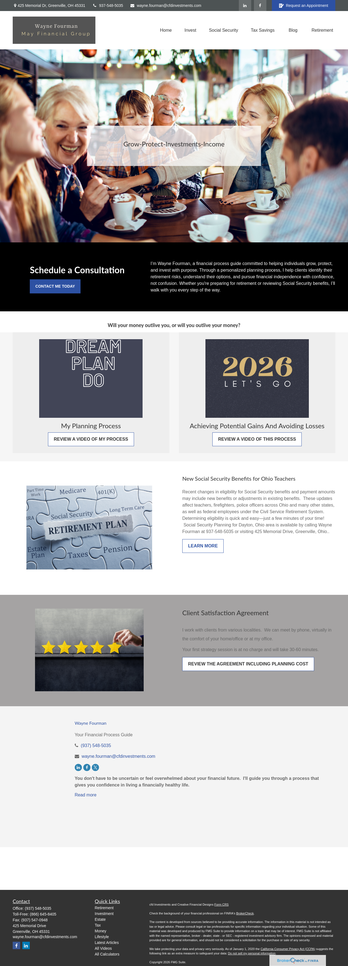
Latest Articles (107, 942)
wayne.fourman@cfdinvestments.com (165, 5)
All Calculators (107, 954)
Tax (98, 925)
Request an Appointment (303, 5)
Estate (100, 919)
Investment (104, 913)
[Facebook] (260, 5)
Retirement (104, 908)
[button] (166, 30)
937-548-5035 (107, 5)
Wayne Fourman (90, 723)
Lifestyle (102, 937)
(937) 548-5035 (96, 745)
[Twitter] (95, 767)
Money (100, 931)
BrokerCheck (245, 913)
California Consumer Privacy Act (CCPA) (288, 949)
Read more (86, 795)
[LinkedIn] (245, 5)
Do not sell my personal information (251, 953)
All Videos (103, 948)
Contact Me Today (55, 286)
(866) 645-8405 (43, 914)
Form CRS (221, 904)
